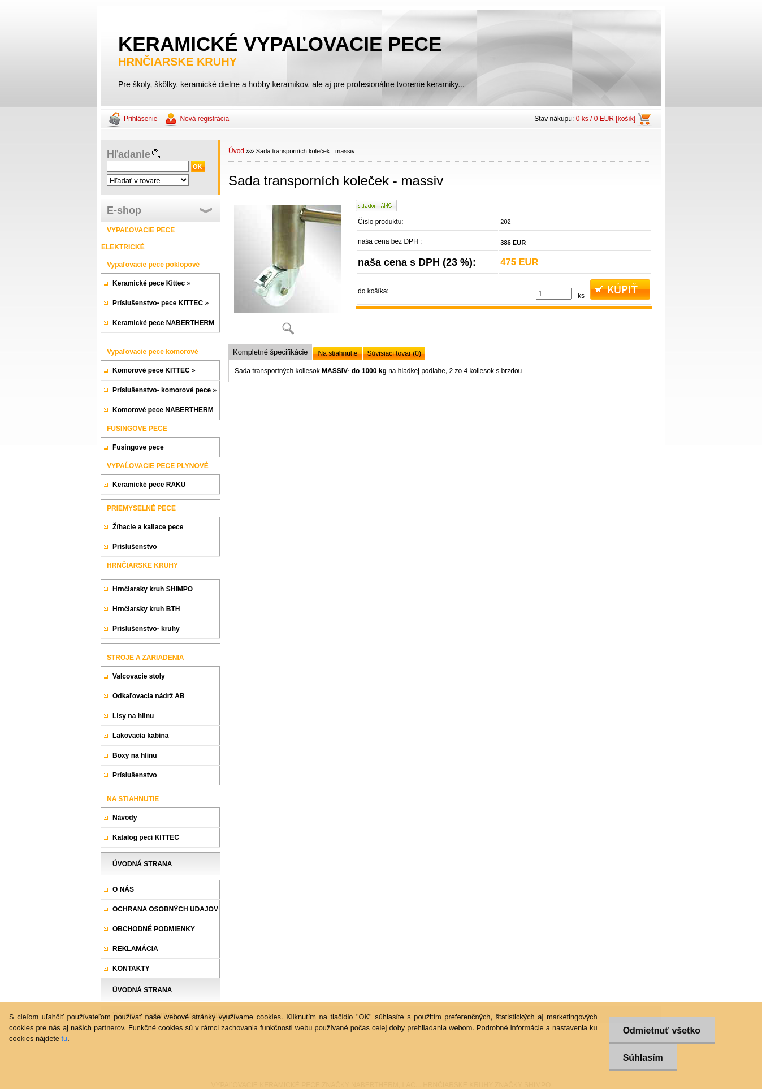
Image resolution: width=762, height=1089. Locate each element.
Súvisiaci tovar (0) (394, 353)
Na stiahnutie (337, 353)
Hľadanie (128, 154)
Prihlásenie (140, 119)
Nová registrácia (204, 119)
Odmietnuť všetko (661, 1030)
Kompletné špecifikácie (270, 352)
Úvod (236, 151)
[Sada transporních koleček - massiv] (288, 271)
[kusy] (554, 294)
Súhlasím (643, 1057)
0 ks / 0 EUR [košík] (605, 119)
